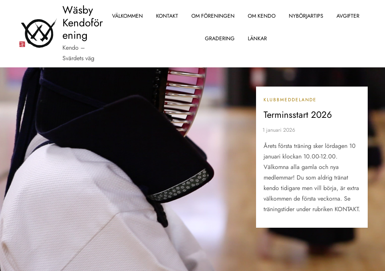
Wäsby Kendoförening (82, 22)
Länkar (257, 38)
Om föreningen (213, 16)
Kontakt (167, 16)
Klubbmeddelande (290, 100)
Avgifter (347, 16)
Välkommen (127, 16)
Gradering (220, 38)
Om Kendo (262, 16)
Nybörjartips (306, 16)
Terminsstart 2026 (298, 114)
